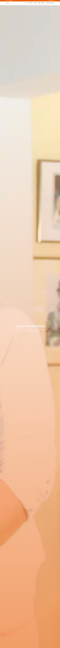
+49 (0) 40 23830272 (9, 0)
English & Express (51, 0)
